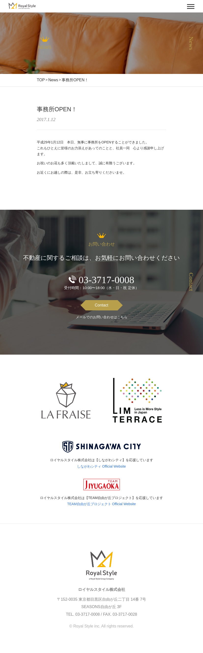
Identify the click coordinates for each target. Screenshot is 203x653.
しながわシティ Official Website (101, 466)
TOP (41, 80)
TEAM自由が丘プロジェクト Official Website (101, 504)
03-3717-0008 (106, 279)
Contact (101, 305)
